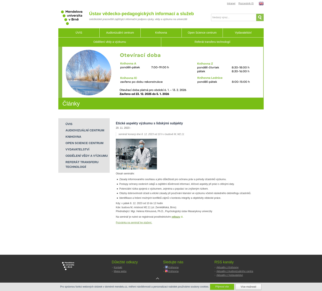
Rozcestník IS (246, 3)
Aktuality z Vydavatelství (229, 275)
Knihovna (173, 267)
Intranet (231, 3)
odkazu (175, 216)
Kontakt (118, 267)
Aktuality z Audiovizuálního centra (234, 271)
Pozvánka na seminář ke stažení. (134, 222)
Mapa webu (120, 271)
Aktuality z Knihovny (227, 267)
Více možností (248, 286)
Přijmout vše (222, 286)
